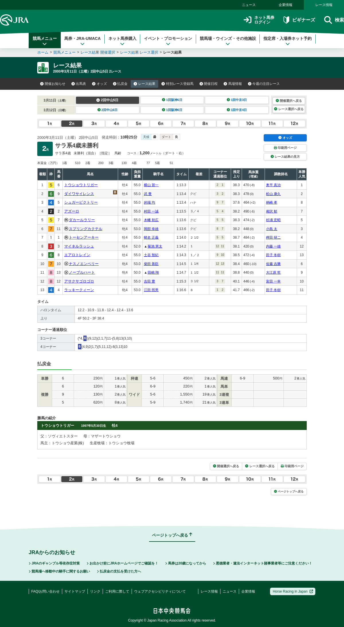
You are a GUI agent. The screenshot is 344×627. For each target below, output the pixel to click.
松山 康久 (273, 194)
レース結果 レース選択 (139, 52)
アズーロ (71, 211)
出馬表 (78, 84)
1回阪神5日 (172, 100)
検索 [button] (334, 20)
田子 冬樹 (273, 255)
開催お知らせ (52, 84)
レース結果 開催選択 (98, 52)
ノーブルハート (82, 272)
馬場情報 (233, 84)
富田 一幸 (273, 281)
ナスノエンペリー (84, 264)
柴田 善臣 (151, 264)
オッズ (99, 84)
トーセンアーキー (84, 237)
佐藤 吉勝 (273, 264)
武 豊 (148, 194)
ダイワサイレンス (79, 194)
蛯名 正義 (151, 237)
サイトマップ (74, 591)
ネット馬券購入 (122, 41)
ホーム (42, 52)
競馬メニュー (45, 41)
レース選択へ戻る (288, 109)
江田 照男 (151, 290)
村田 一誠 (151, 211)
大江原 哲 (273, 272)
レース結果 (144, 84)
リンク (95, 591)
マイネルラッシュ (79, 246)
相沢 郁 (271, 211)
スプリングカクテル (85, 229)
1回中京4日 (237, 110)
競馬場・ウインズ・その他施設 (228, 41)
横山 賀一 (151, 185)
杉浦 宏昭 (273, 220)
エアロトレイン (77, 255)
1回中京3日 (237, 100)
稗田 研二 (273, 237)
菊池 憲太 (155, 246)
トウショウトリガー (81, 185)
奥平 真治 (273, 185)
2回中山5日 (107, 100)
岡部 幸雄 (151, 229)
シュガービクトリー (81, 202)
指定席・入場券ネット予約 (287, 41)
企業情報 (285, 5)
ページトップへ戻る (289, 491)
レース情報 (324, 5)
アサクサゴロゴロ (79, 281)
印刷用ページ (285, 147)
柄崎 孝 (271, 202)
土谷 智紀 (151, 255)
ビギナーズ (299, 20)
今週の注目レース (264, 84)
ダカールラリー (82, 220)
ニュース (249, 5)
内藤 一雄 (273, 246)
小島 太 (271, 229)
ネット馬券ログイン (259, 20)
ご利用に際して (117, 591)
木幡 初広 (151, 220)
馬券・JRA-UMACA (82, 41)
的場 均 (149, 202)
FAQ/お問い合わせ (45, 591)
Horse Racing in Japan (293, 591)
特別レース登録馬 (177, 84)
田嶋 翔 (153, 272)
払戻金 (120, 84)
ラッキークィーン (79, 290)
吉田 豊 (149, 281)
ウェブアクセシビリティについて (160, 591)
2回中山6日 (107, 110)
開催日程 (209, 84)
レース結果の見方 (285, 156)
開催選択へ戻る (289, 100)
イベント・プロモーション (168, 41)
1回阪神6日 (172, 110)
